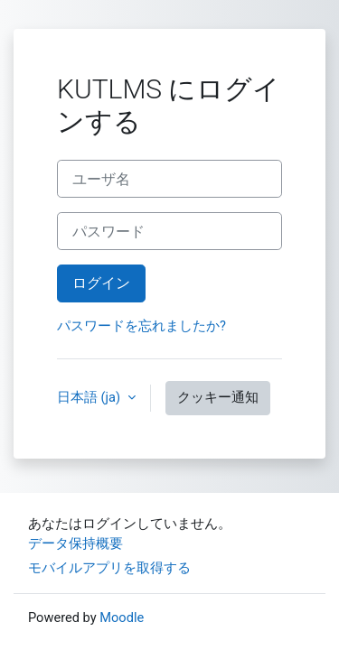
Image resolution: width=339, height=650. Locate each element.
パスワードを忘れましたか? (141, 326)
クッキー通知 (218, 397)
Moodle (121, 617)
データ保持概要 (75, 543)
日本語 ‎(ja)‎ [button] (90, 397)
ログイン (101, 283)
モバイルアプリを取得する (109, 568)
